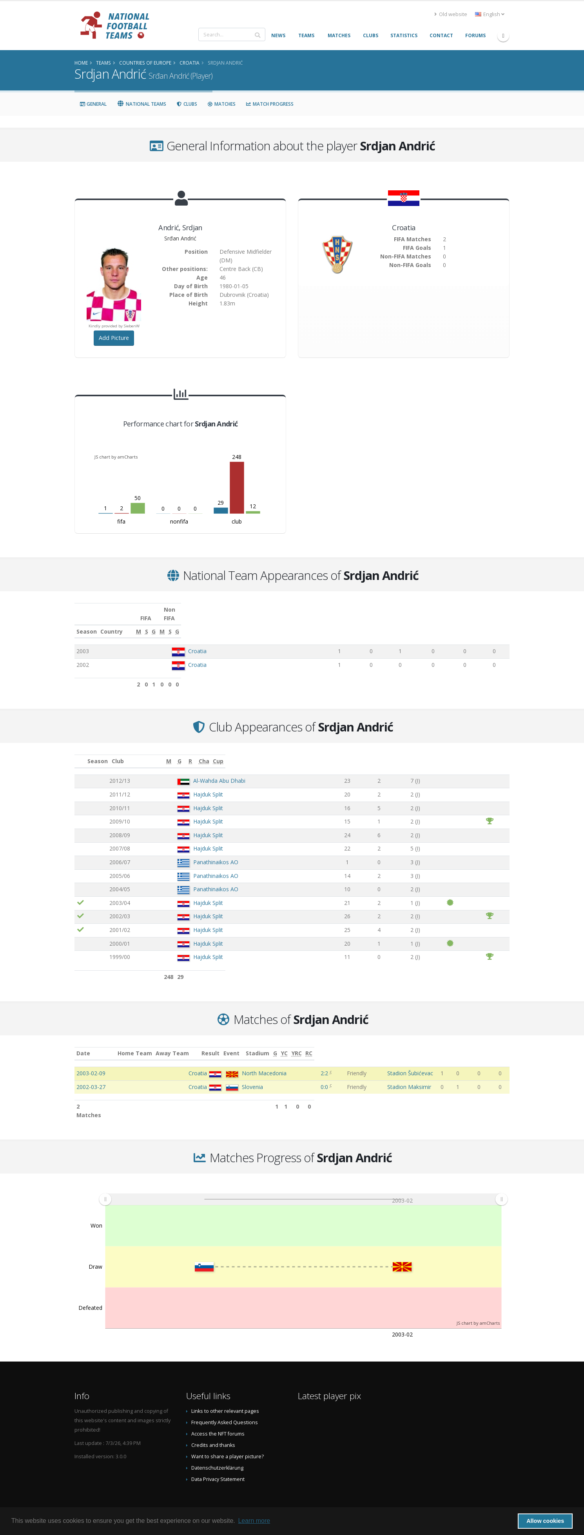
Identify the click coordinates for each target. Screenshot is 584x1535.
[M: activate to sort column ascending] (339, 623)
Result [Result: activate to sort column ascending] (327, 1044)
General (93, 104)
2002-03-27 (90, 1078)
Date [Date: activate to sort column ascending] (83, 1044)
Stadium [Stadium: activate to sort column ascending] (391, 1044)
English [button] (489, 14)
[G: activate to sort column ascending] (394, 623)
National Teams (141, 104)
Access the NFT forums (218, 1416)
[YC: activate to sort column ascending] (470, 1044)
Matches (221, 104)
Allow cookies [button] (545, 1521)
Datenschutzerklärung (217, 1450)
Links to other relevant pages (225, 1394)
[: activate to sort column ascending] (80, 752)
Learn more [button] (254, 1520)
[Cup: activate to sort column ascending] (492, 752)
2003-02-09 (90, 1064)
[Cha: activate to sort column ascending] (458, 752)
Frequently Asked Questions (224, 1405)
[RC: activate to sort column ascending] (503, 1044)
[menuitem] (303, 1182)
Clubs (186, 104)
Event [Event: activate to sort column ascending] (353, 1044)
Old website (450, 14)
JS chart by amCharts (116, 457)
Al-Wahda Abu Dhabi (193, 772)
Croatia (197, 642)
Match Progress (270, 104)
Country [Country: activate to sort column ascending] (182, 623)
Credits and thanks (213, 1428)
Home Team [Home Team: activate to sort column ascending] (189, 1044)
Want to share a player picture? (227, 1439)
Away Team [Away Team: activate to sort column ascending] (227, 1044)
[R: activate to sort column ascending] (415, 752)
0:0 (325, 1078)
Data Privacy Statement (218, 1462)
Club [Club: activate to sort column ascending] (156, 752)
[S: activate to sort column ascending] (368, 623)
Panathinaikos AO (189, 853)
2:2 (325, 1064)
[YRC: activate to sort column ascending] (486, 1044)
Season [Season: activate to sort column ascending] (86, 623)
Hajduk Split (181, 785)
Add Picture (114, 337)
